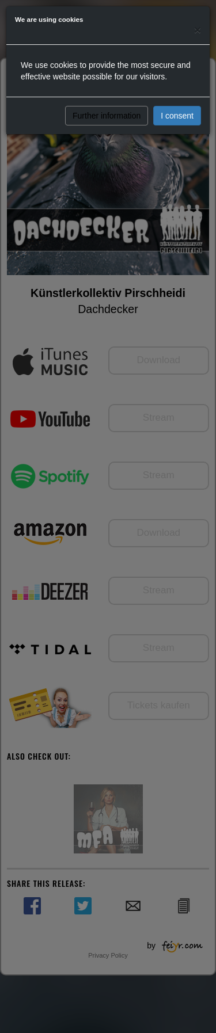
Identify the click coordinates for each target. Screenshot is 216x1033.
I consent (177, 115)
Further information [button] (107, 115)
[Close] (197, 30)
